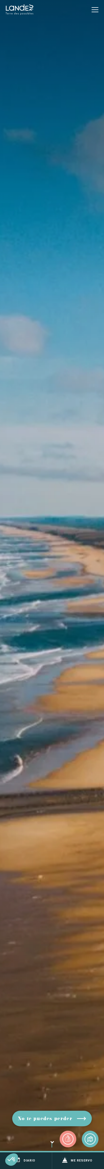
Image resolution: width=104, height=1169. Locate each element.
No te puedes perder (45, 1119)
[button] (11, 1159)
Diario (25, 1160)
